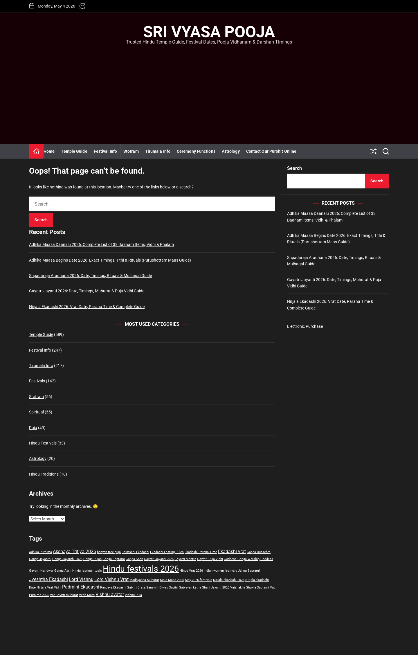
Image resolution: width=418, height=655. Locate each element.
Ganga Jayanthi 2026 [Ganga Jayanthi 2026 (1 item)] (67, 559)
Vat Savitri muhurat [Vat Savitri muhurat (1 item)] (64, 595)
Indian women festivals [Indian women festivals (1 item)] (220, 571)
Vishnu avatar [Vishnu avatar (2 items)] (110, 594)
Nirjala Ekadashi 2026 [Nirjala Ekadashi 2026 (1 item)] (228, 580)
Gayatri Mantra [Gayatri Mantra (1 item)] (185, 559)
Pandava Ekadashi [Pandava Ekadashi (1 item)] (113, 587)
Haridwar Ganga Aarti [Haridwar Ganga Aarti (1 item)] (55, 571)
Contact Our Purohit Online (271, 151)
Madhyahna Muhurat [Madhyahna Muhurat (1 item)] (144, 580)
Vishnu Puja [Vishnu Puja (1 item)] (133, 595)
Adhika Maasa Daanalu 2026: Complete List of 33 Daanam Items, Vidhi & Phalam (101, 244)
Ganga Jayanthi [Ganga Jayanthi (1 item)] (40, 559)
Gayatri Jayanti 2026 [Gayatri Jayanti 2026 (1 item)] (159, 559)
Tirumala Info (157, 151)
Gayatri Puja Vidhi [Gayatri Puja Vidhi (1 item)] (210, 559)
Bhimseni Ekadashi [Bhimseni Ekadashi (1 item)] (135, 552)
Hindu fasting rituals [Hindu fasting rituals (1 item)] (87, 571)
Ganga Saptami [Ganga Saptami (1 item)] (113, 559)
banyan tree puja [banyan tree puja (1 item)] (109, 552)
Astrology (231, 151)
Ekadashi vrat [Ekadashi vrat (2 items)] (232, 551)
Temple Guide (74, 151)
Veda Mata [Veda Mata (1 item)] (87, 595)
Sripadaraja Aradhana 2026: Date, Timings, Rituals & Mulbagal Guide (90, 275)
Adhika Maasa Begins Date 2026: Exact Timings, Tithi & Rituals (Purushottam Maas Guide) (110, 260)
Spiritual (36, 412)
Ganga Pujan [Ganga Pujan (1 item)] (92, 559)
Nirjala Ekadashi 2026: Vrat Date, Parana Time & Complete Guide (87, 306)
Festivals (37, 381)
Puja (33, 427)
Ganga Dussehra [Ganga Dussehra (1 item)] (259, 552)
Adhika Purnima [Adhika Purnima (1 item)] (40, 552)
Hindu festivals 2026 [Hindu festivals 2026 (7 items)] (141, 569)
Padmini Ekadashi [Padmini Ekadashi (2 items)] (80, 587)
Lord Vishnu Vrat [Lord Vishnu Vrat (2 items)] (111, 579)
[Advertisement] (209, 88)
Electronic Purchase (305, 326)
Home (49, 151)
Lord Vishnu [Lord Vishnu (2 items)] (81, 579)
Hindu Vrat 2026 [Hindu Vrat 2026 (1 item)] (191, 571)
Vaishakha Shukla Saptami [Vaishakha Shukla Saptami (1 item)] (249, 587)
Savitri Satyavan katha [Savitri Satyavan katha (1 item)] (185, 587)
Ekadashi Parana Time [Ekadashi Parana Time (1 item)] (201, 552)
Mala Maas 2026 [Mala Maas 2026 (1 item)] (172, 580)
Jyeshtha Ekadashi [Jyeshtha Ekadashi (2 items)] (48, 579)
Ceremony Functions (196, 151)
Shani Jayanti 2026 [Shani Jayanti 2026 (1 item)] (215, 587)
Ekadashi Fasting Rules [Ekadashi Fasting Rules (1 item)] (167, 552)
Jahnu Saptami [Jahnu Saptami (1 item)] (249, 571)
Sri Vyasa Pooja (209, 32)
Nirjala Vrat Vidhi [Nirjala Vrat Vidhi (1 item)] (49, 587)
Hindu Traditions (44, 474)
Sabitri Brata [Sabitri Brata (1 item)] (136, 587)
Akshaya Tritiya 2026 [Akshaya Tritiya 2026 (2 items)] (74, 551)
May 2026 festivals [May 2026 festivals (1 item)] (198, 580)
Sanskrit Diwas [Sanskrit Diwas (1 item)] (157, 587)
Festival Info (105, 151)
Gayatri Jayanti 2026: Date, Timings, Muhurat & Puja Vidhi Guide (86, 291)
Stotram (131, 151)
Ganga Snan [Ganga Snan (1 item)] (134, 559)
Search (294, 168)
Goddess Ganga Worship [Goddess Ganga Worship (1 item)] (242, 559)
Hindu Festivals (43, 443)
